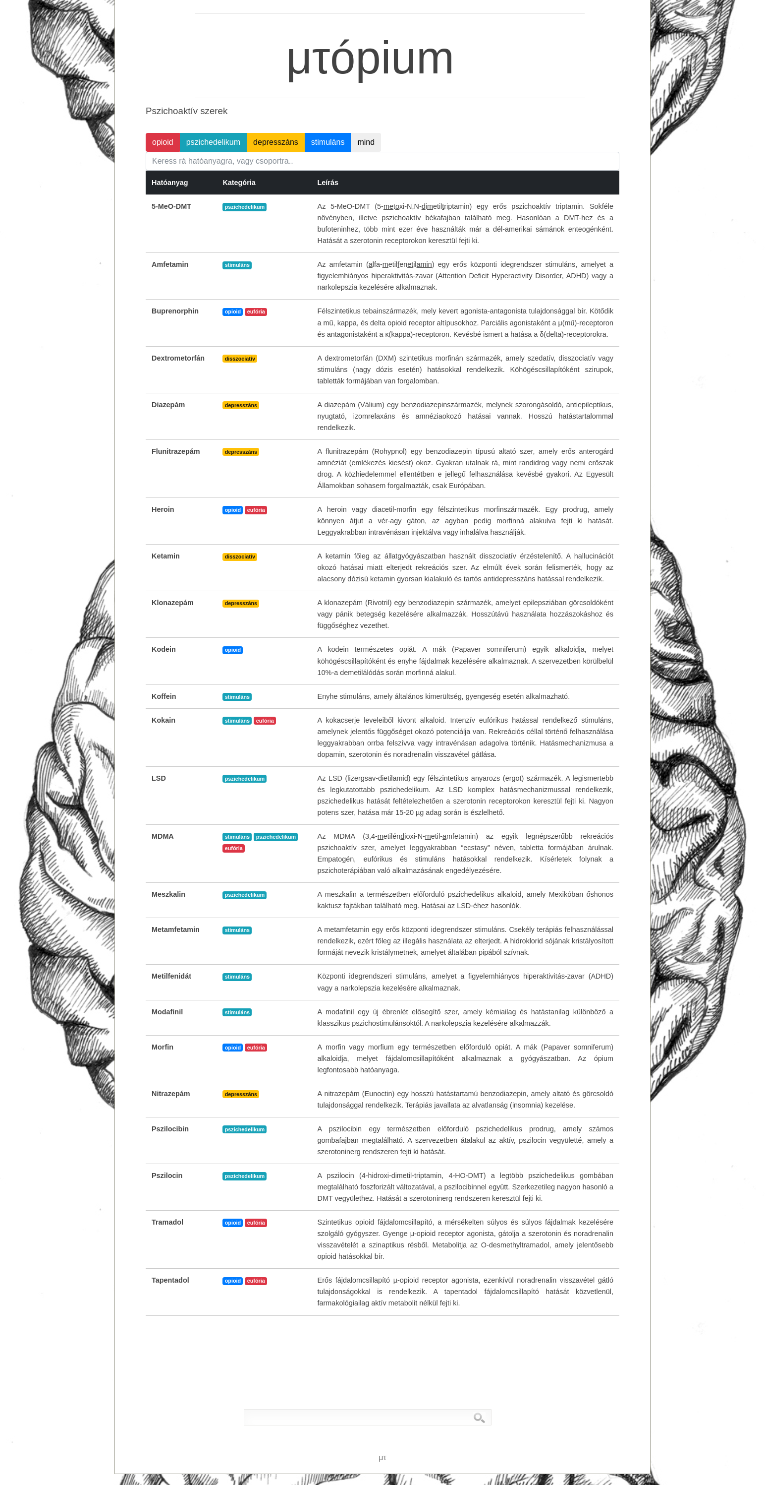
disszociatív (240, 359)
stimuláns (328, 142)
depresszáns (275, 142)
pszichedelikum (213, 142)
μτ (174, 15)
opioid (162, 142)
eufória (256, 311)
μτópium (359, 33)
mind (366, 142)
